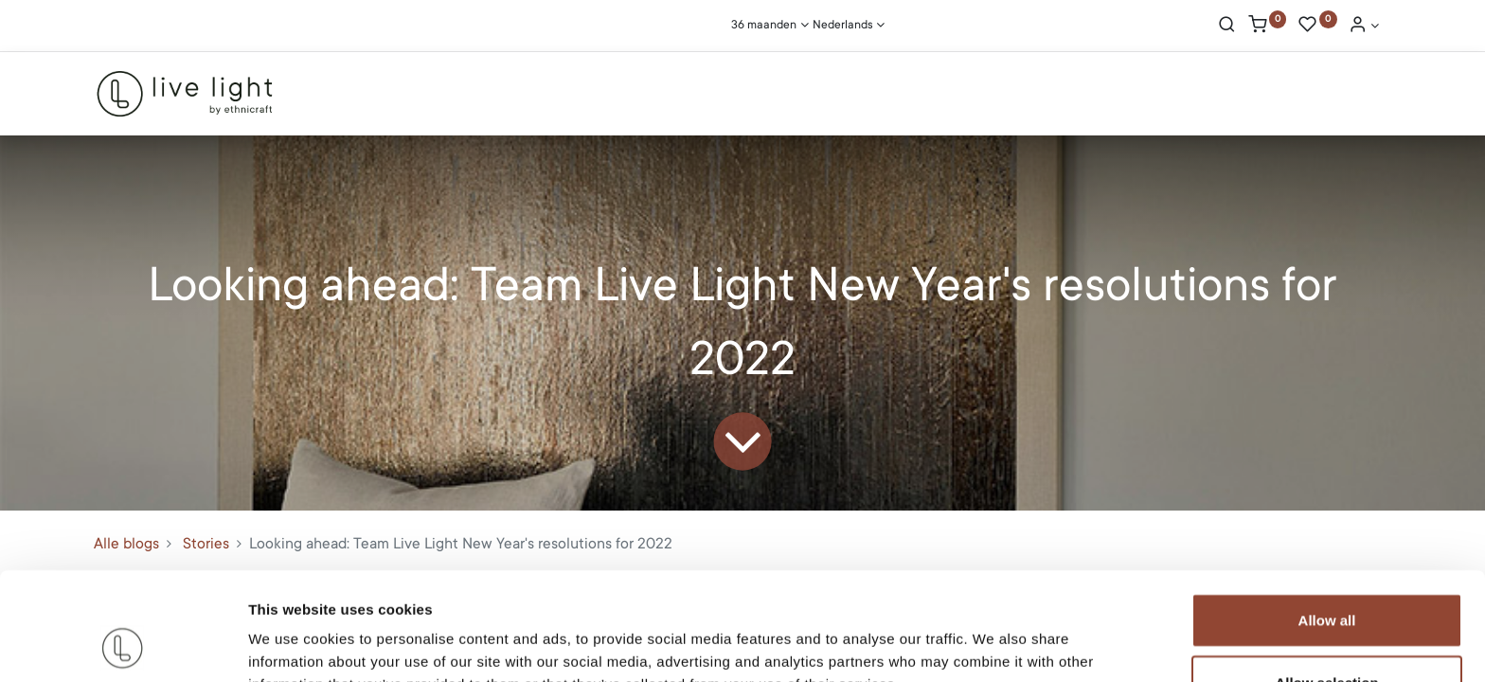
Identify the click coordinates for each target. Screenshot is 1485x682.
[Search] (1227, 26)
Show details (994, 645)
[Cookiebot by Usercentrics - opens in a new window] (123, 645)
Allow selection (1326, 581)
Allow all (1327, 519)
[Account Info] (1364, 26)
